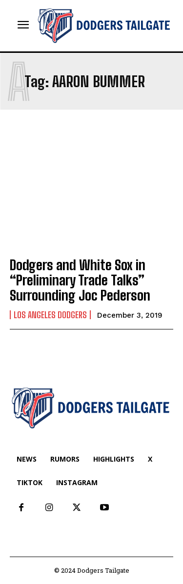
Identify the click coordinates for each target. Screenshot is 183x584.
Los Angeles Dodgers (50, 314)
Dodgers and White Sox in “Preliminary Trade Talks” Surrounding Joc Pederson (80, 280)
